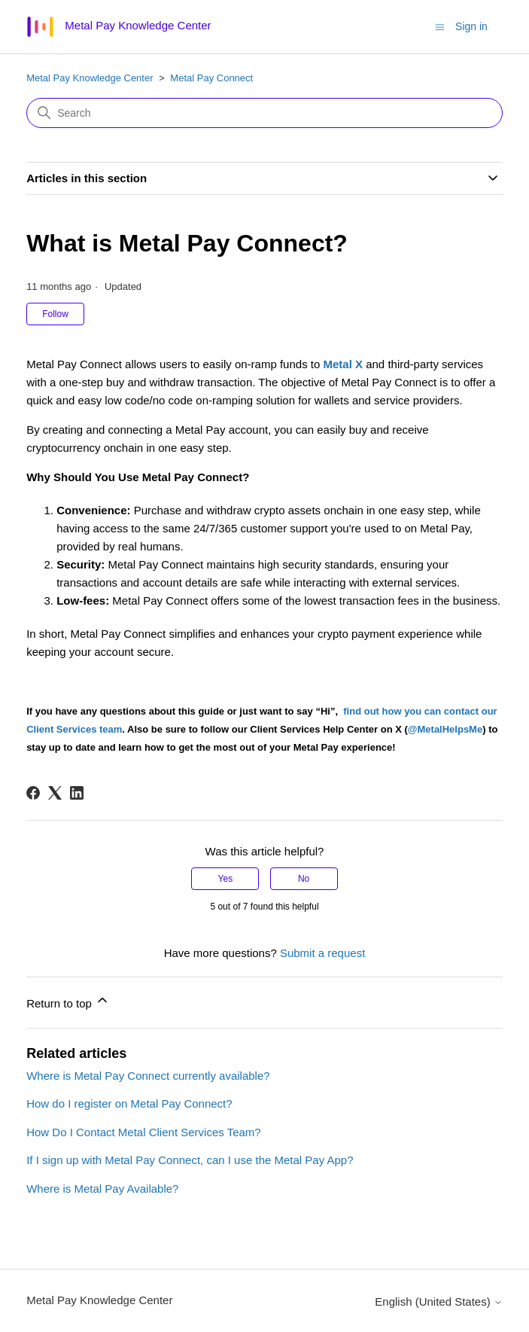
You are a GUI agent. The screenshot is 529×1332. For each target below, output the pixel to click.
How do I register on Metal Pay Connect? (129, 1103)
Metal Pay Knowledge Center (89, 78)
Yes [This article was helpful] (225, 878)
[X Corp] (55, 793)
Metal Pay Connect (211, 78)
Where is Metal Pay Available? (102, 1188)
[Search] (264, 113)
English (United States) (439, 1301)
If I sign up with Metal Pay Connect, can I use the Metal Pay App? (189, 1160)
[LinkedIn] (77, 793)
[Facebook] (33, 793)
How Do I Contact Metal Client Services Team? (143, 1132)
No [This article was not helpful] (303, 878)
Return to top (68, 1001)
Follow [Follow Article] (55, 314)
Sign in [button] (471, 26)
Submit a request (322, 952)
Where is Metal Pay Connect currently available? (147, 1075)
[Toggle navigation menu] (440, 26)
